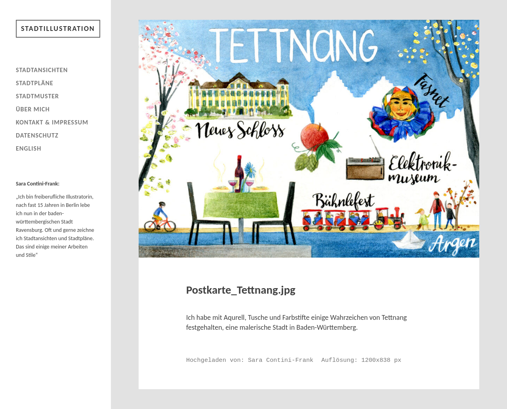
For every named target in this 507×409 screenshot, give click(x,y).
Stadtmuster (37, 96)
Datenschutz (37, 135)
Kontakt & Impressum (52, 122)
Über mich (33, 109)
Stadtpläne (34, 83)
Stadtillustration (58, 28)
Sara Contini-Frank (280, 360)
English (28, 148)
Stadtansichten (42, 70)
